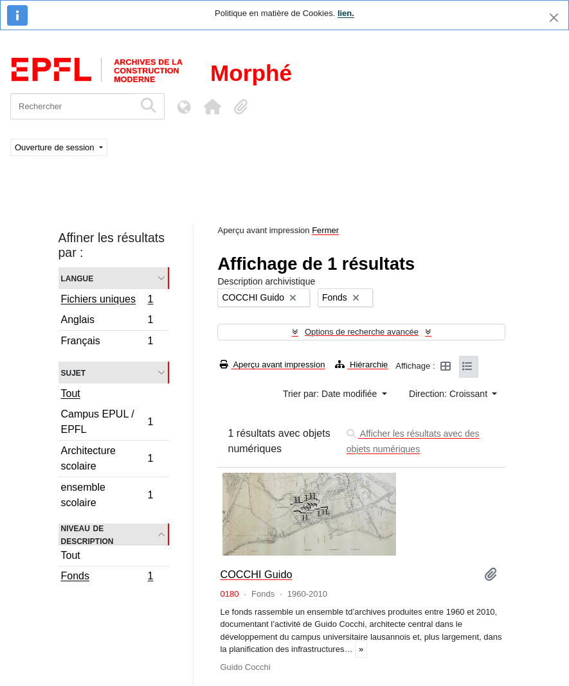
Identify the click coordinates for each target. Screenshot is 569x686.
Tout (70, 393)
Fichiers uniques (107, 301)
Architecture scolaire (107, 458)
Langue (77, 278)
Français (107, 342)
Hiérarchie (361, 364)
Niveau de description (87, 534)
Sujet (73, 372)
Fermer (325, 230)
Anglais (107, 321)
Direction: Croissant (449, 394)
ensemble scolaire (107, 495)
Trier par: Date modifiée (331, 394)
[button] (212, 106)
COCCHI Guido (256, 574)
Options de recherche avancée (362, 332)
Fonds (107, 577)
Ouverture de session (55, 147)
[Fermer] (553, 18)
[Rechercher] (72, 106)
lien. (346, 13)
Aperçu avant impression (272, 364)
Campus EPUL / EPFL (107, 422)
